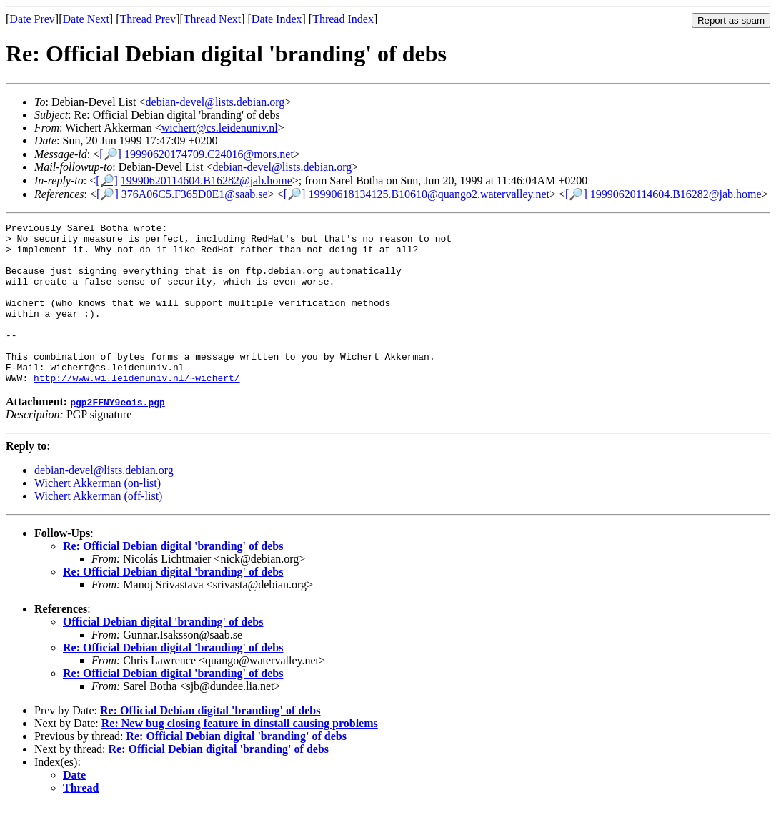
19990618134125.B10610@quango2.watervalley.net (428, 194)
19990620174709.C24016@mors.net (209, 154)
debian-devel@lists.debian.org (215, 102)
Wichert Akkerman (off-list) (98, 528)
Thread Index (343, 19)
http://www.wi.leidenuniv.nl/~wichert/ (137, 409)
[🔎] (110, 154)
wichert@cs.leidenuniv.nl (219, 128)
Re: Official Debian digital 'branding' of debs (173, 578)
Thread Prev (147, 19)
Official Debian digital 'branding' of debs (163, 654)
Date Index (277, 19)
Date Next (86, 19)
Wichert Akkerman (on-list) (97, 515)
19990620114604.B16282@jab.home (206, 180)
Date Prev (32, 19)
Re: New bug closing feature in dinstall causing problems (239, 755)
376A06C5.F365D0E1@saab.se (194, 194)
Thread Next (212, 19)
